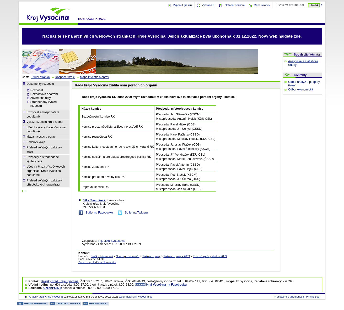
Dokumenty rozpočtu (40, 83)
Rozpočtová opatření (44, 94)
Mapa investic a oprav (94, 77)
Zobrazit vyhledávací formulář (97, 262)
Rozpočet (36, 90)
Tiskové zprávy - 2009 (176, 256)
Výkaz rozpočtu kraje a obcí (45, 122)
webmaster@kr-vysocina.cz (135, 296)
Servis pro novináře (128, 256)
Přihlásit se (312, 296)
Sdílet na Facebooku (99, 212)
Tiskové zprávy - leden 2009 (210, 256)
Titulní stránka (40, 77)
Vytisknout (208, 5)
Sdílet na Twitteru (136, 212)
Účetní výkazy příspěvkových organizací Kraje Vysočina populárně (46, 171)
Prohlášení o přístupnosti (289, 296)
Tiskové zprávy (151, 256)
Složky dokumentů (102, 256)
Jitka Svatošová (94, 200)
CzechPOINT (52, 288)
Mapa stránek (262, 5)
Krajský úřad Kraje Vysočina (59, 281)
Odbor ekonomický (300, 89)
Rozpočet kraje (92, 19)
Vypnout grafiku (182, 5)
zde (297, 36)
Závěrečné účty (40, 98)
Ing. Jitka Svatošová (111, 240)
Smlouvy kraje (36, 142)
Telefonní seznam (234, 5)
